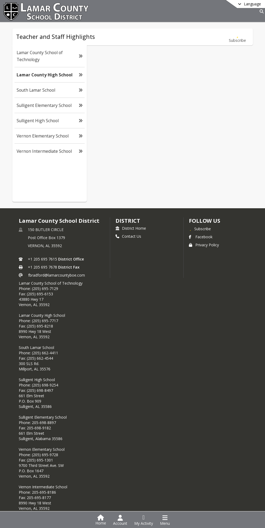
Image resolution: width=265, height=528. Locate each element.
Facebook (200, 236)
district (127, 220)
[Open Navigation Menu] (165, 520)
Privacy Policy (204, 244)
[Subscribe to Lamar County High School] (237, 36)
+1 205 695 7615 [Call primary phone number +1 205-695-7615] (42, 259)
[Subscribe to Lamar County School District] (200, 229)
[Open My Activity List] (143, 520)
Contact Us (128, 236)
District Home (130, 228)
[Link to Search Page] (260, 11)
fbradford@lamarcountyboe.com (56, 275)
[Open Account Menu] (120, 520)
